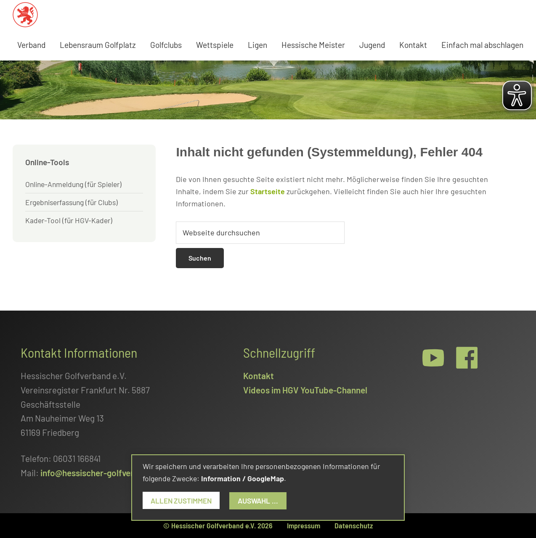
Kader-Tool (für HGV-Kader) (68, 220)
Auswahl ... (261, 500)
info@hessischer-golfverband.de (102, 472)
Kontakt (258, 375)
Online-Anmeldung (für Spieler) (73, 184)
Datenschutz (353, 525)
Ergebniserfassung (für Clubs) (71, 202)
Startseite (267, 191)
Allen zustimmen (183, 500)
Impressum (303, 525)
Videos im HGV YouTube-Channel (305, 390)
